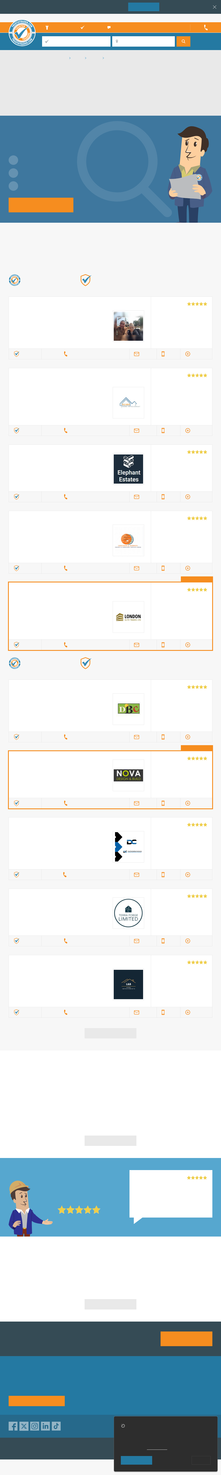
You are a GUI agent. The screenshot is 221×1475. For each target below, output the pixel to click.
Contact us (152, 1391)
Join (144, 6)
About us (79, 1383)
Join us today (186, 1338)
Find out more (155, 287)
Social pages (154, 1399)
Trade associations (122, 1383)
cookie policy (157, 1448)
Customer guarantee (196, 1399)
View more (110, 1033)
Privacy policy (191, 1383)
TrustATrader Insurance (105, 1448)
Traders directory (121, 1391)
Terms (112, 1399)
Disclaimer (188, 1391)
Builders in (41, 1266)
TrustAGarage (63, 1448)
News (76, 1399)
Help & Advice (83, 1391)
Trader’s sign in (201, 18)
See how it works (36, 1400)
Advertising (152, 1383)
